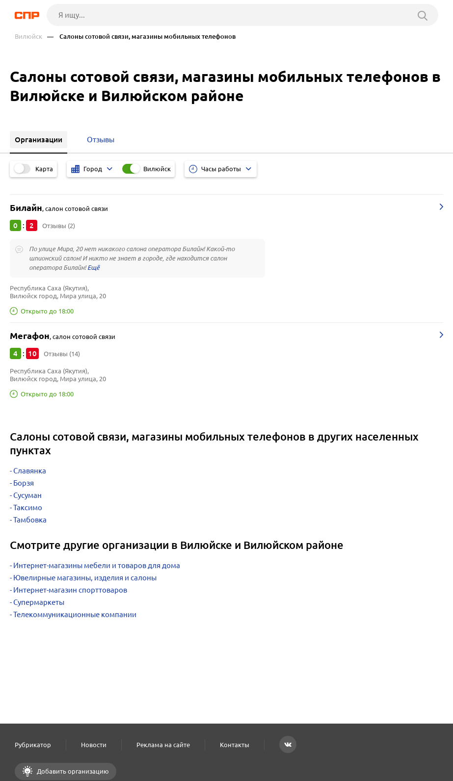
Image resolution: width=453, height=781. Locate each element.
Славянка (29, 470)
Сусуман (27, 495)
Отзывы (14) (62, 354)
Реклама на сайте (163, 745)
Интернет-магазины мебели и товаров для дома (96, 565)
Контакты (234, 745)
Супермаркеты (38, 602)
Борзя (23, 483)
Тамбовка (30, 519)
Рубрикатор (33, 745)
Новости (94, 745)
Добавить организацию (72, 771)
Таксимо (27, 507)
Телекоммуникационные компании (74, 614)
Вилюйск (28, 36)
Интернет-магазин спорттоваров (70, 590)
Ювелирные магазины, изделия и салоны (85, 577)
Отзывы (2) (58, 226)
